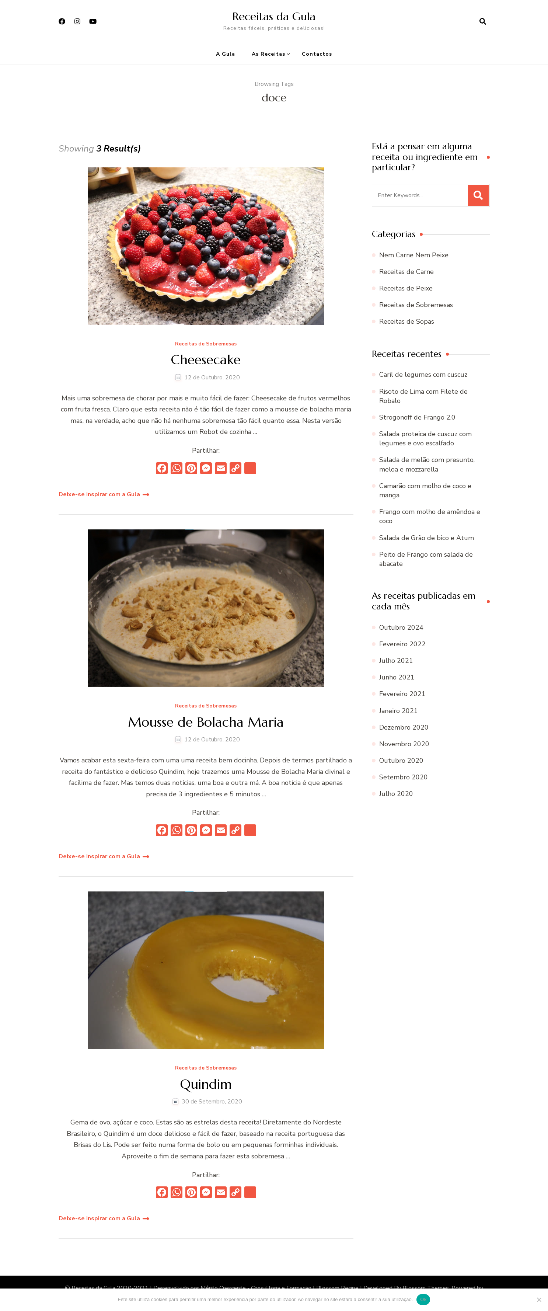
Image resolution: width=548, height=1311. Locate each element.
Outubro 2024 (401, 627)
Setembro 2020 (403, 777)
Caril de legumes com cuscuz (423, 374)
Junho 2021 (397, 677)
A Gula (225, 54)
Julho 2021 (396, 660)
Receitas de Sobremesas (206, 344)
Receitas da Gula (274, 16)
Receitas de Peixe (406, 288)
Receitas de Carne (406, 271)
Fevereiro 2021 (402, 693)
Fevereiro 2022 (402, 644)
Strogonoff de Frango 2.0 (417, 417)
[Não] (538, 1299)
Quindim (206, 1084)
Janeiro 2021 (398, 710)
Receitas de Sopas (406, 321)
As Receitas (268, 54)
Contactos (317, 54)
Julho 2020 (396, 793)
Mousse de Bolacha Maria (206, 722)
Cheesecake (206, 360)
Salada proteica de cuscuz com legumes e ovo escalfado (425, 439)
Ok (423, 1299)
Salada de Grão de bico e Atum (426, 537)
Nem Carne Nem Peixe (413, 255)
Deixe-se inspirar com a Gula (99, 494)
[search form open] (483, 21)
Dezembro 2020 (404, 727)
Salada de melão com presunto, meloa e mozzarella (427, 464)
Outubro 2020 (401, 760)
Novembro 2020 (404, 744)
